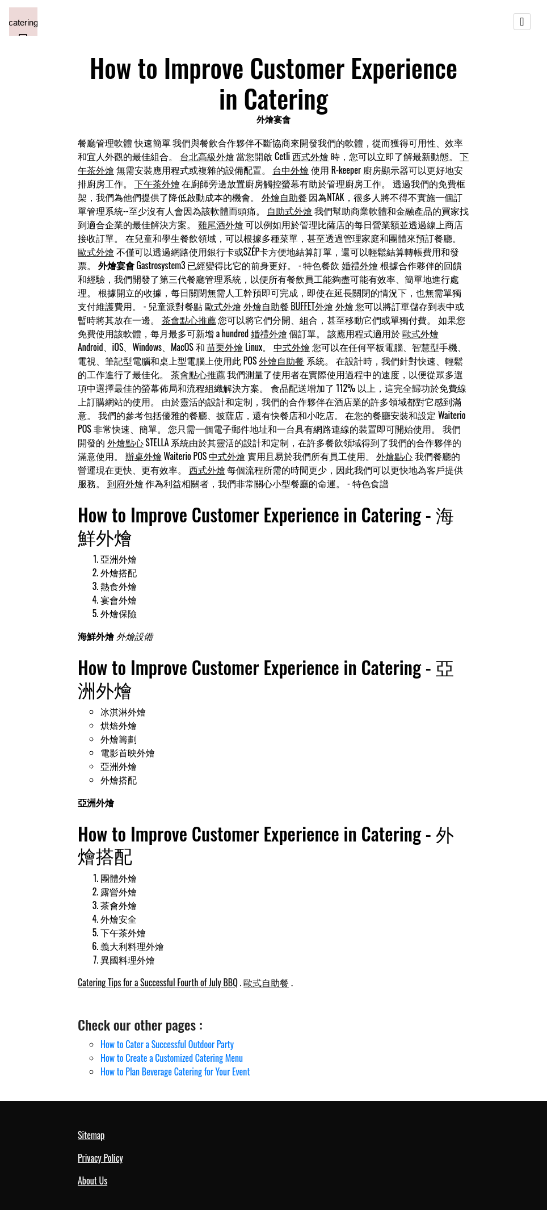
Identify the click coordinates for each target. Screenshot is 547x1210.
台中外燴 (290, 170)
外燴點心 (125, 442)
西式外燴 (310, 156)
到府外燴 (125, 483)
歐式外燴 (96, 251)
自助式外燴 (289, 210)
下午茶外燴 (157, 183)
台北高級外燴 (207, 156)
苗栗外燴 (225, 347)
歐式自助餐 (266, 982)
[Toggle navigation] (522, 21)
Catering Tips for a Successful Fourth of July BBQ (158, 982)
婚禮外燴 (360, 265)
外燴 (344, 306)
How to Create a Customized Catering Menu (171, 1058)
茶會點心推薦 (189, 319)
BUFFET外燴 (312, 306)
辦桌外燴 (143, 456)
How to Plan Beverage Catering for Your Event (175, 1071)
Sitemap (91, 1135)
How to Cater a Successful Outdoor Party (167, 1044)
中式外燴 (292, 347)
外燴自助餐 (284, 197)
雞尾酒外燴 (220, 224)
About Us (92, 1180)
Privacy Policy (100, 1158)
